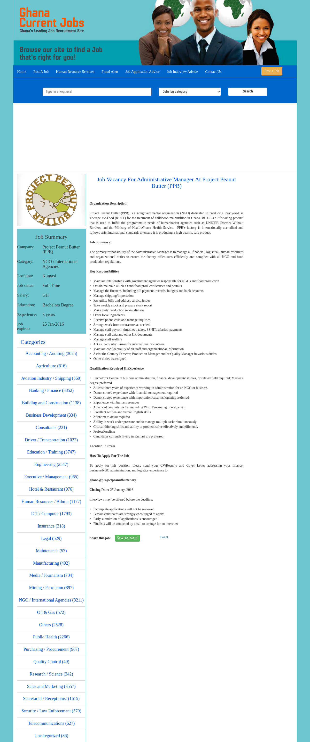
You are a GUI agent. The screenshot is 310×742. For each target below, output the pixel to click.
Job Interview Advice (182, 72)
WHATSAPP (127, 538)
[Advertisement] (155, 137)
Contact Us (213, 72)
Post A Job (41, 72)
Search (248, 91)
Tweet (164, 537)
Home (21, 72)
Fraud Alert (109, 72)
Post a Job (271, 71)
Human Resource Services (75, 72)
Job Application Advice (142, 72)
